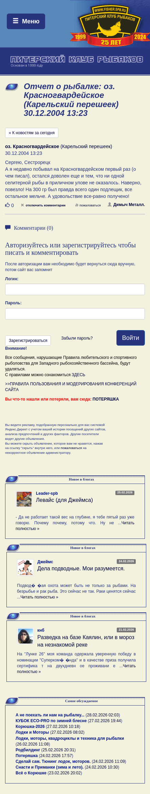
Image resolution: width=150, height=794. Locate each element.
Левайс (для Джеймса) (64, 500)
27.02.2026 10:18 (63, 726)
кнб (40, 630)
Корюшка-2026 (30, 726)
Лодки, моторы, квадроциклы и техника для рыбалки (70, 738)
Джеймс (45, 561)
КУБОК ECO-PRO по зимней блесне (51, 720)
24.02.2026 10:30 (102, 767)
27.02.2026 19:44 (105, 720)
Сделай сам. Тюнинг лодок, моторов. (54, 761)
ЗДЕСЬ (78, 374)
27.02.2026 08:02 (67, 732)
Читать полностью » (39, 597)
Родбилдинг (28, 750)
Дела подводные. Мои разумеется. (81, 568)
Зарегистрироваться (28, 340)
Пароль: (13, 303)
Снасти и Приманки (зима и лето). (49, 767)
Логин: (11, 279)
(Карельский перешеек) (58, 146)
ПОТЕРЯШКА (106, 399)
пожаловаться (88, 205)
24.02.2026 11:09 (109, 761)
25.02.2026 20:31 (58, 750)
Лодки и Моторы (32, 732)
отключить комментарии (43, 205)
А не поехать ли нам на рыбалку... (50, 715)
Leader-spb (47, 493)
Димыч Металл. (126, 204)
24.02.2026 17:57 (56, 755)
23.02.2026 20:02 (64, 773)
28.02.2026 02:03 (102, 715)
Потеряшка (27, 755)
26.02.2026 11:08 (33, 744)
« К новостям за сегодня (32, 132)
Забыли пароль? (77, 338)
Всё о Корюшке (31, 773)
